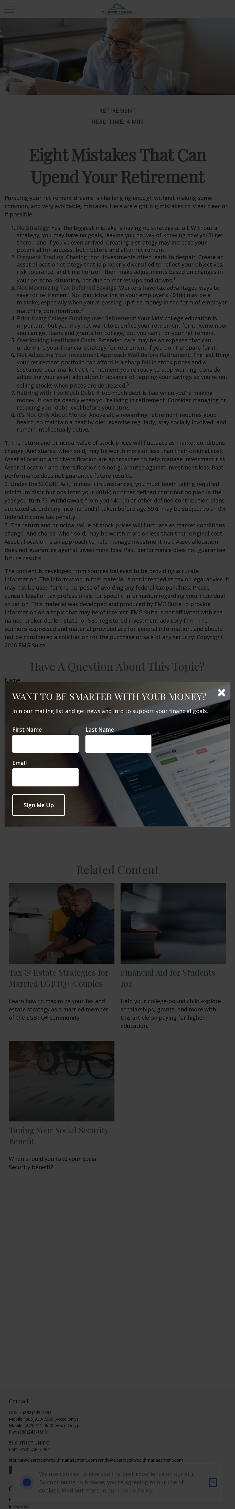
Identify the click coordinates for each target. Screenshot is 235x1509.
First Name (27, 729)
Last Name (99, 729)
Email (19, 763)
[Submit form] (38, 805)
